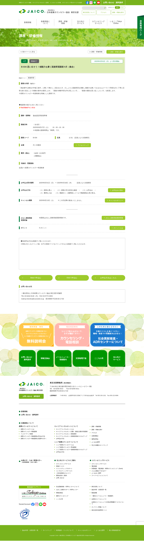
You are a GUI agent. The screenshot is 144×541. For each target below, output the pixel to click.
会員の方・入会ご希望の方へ (31, 461)
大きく (122, 7)
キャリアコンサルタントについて (66, 426)
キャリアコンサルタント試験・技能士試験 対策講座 (72, 432)
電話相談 (94, 466)
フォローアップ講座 (27, 434)
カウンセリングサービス (98, 23)
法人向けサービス (80, 23)
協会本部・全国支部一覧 (99, 490)
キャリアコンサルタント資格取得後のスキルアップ (71, 436)
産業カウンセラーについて (28, 426)
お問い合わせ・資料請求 (113, 2)
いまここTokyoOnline (116, 23)
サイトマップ (47, 530)
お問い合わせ (60, 478)
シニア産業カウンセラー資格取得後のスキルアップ (71, 450)
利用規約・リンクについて (65, 530)
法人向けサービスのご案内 (66, 461)
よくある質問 (96, 442)
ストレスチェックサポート (64, 469)
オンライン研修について (99, 507)
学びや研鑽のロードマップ (100, 445)
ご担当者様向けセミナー (63, 473)
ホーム (21, 41)
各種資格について (45, 23)
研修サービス (60, 466)
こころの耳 (59, 499)
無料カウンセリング (62, 496)
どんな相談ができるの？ (99, 471)
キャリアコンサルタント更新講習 (66, 434)
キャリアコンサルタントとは (65, 429)
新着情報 (27, 23)
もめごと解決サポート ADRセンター (67, 490)
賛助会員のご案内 (61, 476)
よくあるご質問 (96, 473)
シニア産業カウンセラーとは (65, 445)
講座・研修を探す (118, 12)
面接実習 (31, 78)
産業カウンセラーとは (27, 429)
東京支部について (89, 12)
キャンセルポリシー (84, 530)
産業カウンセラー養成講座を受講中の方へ (33, 439)
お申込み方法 (60, 439)
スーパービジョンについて (100, 476)
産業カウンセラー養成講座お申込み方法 (33, 436)
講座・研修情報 (63, 23)
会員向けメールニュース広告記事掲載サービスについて (108, 503)
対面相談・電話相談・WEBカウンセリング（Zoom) (107, 469)
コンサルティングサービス (64, 471)
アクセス (103, 12)
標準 (117, 7)
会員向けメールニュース (99, 499)
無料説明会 (95, 439)
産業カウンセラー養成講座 (29, 432)
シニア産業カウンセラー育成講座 (66, 447)
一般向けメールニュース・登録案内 (102, 496)
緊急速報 (94, 493)
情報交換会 (59, 493)
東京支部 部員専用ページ (99, 510)
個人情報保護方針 (115, 530)
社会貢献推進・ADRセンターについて (67, 487)
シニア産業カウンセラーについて (66, 442)
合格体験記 (95, 436)
